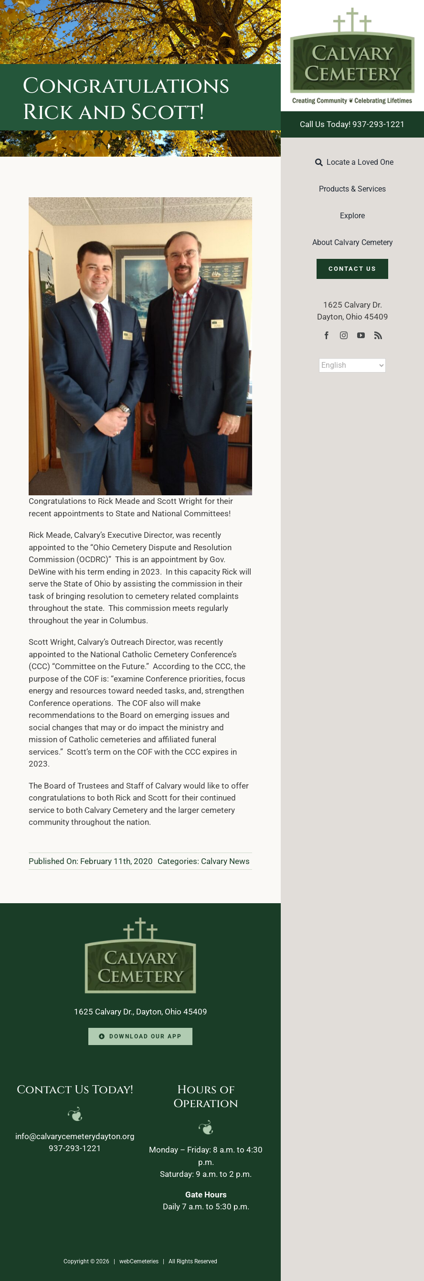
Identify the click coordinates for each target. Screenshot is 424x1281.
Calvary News (225, 861)
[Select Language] (352, 365)
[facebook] (326, 335)
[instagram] (344, 335)
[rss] (378, 335)
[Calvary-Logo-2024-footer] (140, 921)
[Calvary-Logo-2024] (352, 11)
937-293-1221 (75, 1148)
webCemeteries (139, 1261)
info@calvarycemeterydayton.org (75, 1136)
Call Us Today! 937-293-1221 (352, 124)
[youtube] (361, 335)
